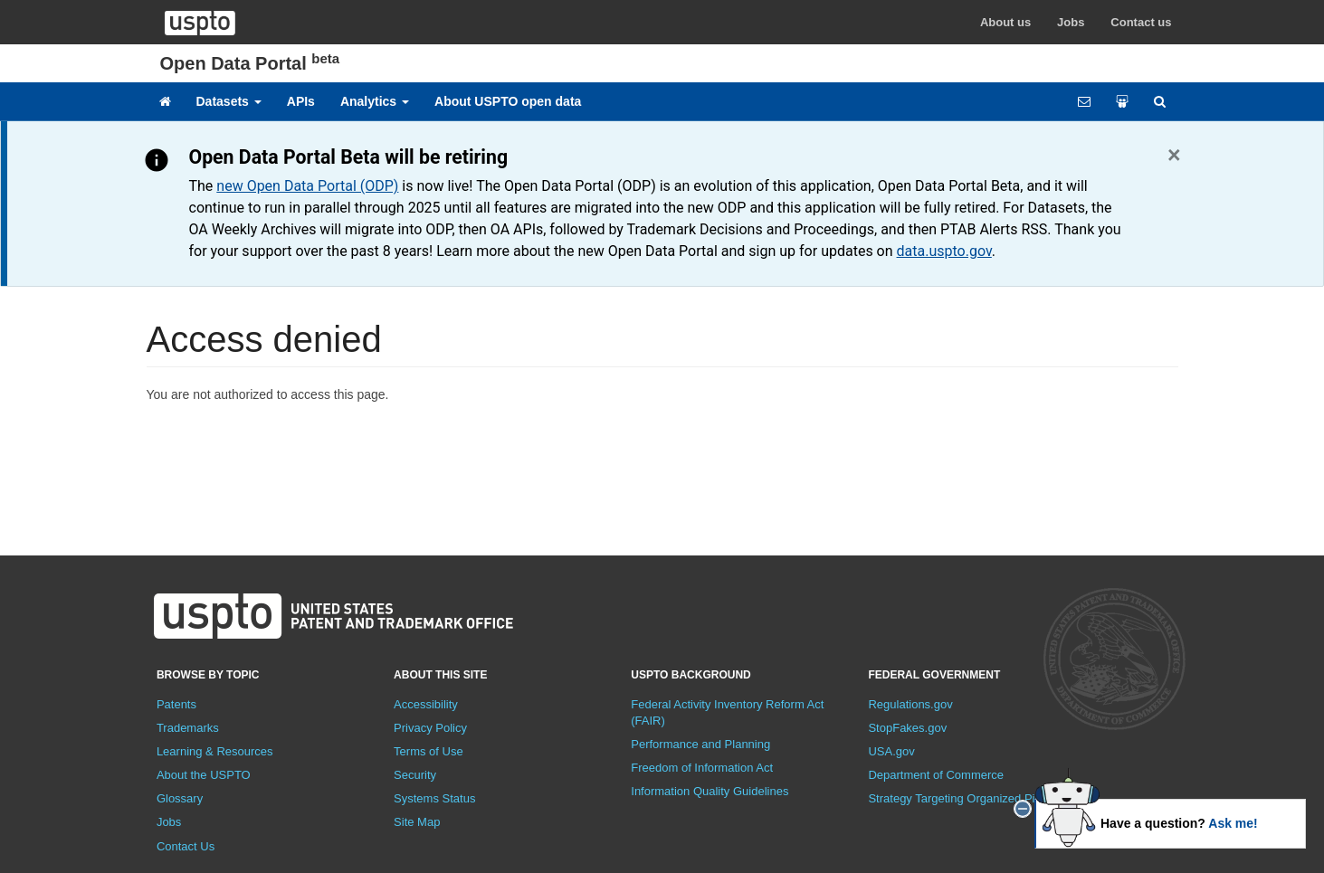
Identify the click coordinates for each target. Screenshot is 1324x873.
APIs (301, 101)
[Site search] (1159, 101)
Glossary (180, 798)
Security (415, 775)
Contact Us (185, 846)
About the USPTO (204, 775)
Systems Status (434, 798)
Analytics (374, 101)
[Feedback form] (1084, 101)
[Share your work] (1122, 101)
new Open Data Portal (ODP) (307, 186)
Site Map (417, 822)
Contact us (1140, 22)
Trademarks (188, 728)
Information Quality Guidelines (709, 791)
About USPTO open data (507, 101)
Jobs (1070, 22)
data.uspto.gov (944, 251)
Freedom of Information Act (702, 767)
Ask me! (1232, 823)
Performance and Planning (700, 744)
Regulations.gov (910, 704)
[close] (1023, 809)
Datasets (229, 101)
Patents (176, 704)
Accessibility (426, 704)
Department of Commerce (936, 775)
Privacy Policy (430, 728)
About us (1005, 22)
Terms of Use (428, 751)
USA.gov (891, 751)
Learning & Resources (215, 751)
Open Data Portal (250, 63)
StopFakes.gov (907, 728)
